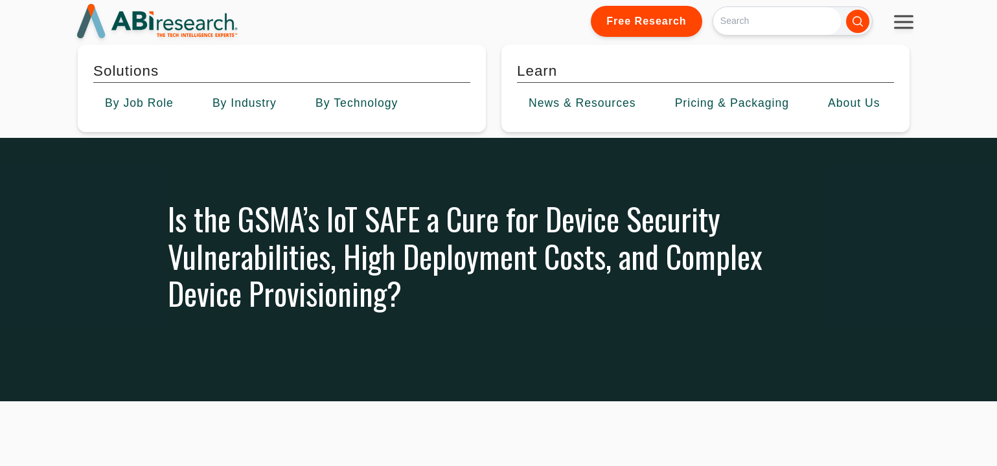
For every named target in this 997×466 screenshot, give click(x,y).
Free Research (646, 21)
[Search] (777, 21)
